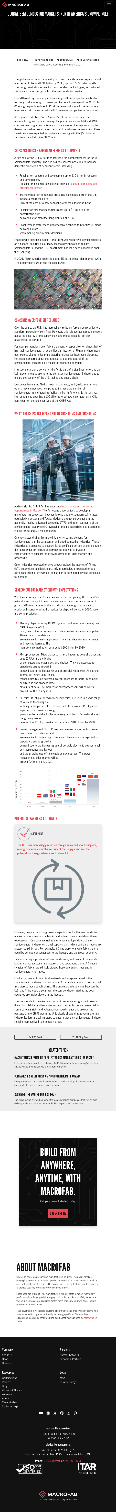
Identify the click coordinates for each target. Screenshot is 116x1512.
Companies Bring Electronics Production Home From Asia (47, 1076)
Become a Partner (70, 1359)
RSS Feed (35, 1037)
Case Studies (9, 1402)
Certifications (9, 1378)
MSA (62, 1378)
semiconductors (88, 60)
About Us (7, 1355)
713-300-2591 (52, 1461)
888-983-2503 (73, 1461)
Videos (5, 1398)
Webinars (7, 1394)
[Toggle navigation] (109, 4)
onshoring (64, 60)
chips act (23, 60)
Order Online (58, 1213)
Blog (4, 1386)
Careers (6, 1363)
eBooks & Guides (12, 1390)
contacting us (90, 1318)
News (5, 1359)
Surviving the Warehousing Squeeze (35, 1094)
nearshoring (44, 60)
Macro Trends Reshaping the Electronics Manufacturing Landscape (54, 1057)
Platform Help (10, 1406)
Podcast (6, 1382)
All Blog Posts (81, 1037)
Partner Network (69, 1355)
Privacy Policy (68, 1382)
